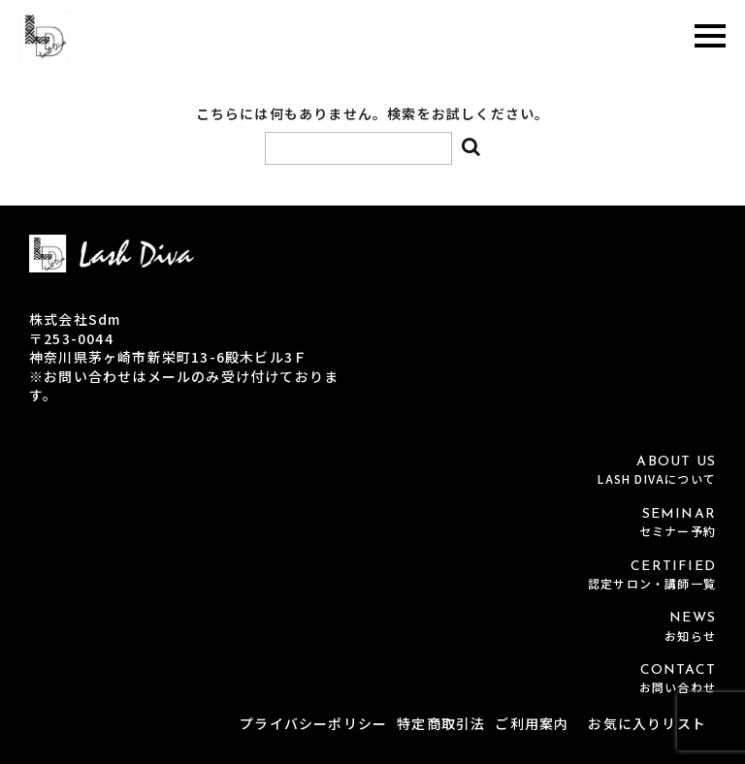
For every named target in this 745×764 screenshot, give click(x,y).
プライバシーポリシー (313, 723)
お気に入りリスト (647, 723)
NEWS (372, 627)
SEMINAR (372, 523)
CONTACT (372, 679)
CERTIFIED (372, 575)
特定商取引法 (441, 723)
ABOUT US (372, 471)
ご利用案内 (531, 723)
